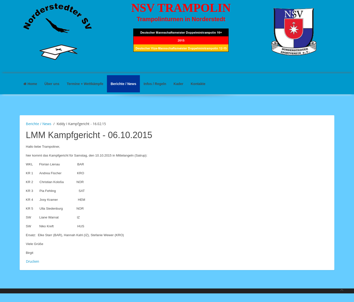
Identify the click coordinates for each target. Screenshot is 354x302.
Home (30, 84)
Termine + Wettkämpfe (85, 84)
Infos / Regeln (155, 84)
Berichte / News (123, 84)
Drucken (32, 261)
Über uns (51, 84)
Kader (178, 84)
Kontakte (198, 84)
